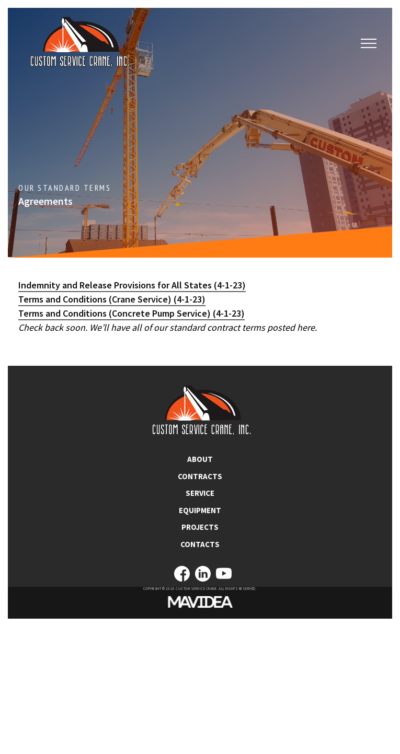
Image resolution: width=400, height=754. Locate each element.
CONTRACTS (200, 476)
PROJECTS (200, 527)
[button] (368, 44)
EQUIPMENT (200, 510)
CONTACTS (200, 544)
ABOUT (200, 459)
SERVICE (200, 493)
